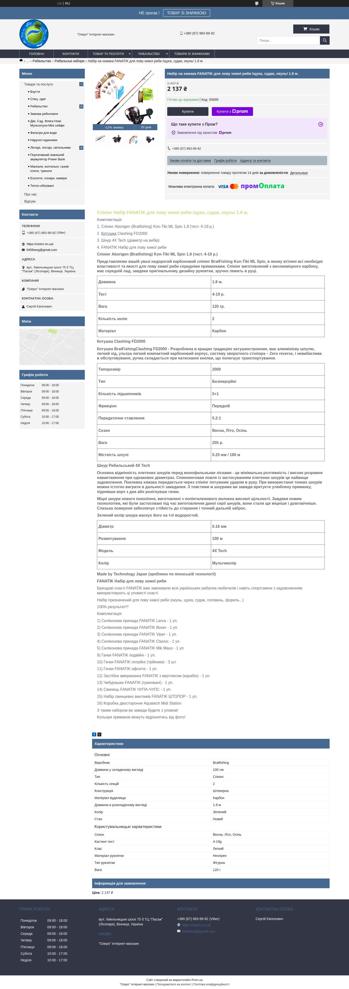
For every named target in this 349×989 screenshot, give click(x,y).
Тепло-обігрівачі (42, 186)
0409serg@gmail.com (41, 250)
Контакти (71, 54)
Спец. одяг (38, 99)
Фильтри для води (43, 133)
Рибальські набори (69, 61)
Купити (188, 111)
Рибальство (148, 54)
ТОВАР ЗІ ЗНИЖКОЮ (186, 13)
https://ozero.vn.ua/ (40, 244)
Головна (36, 54)
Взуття (35, 92)
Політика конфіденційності (211, 984)
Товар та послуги (108, 54)
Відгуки (30, 201)
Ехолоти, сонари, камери (48, 178)
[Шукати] (325, 40)
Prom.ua (197, 980)
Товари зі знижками (192, 54)
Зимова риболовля (44, 114)
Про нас (30, 194)
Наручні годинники (43, 140)
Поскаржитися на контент (174, 984)
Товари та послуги (38, 84)
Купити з (232, 111)
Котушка (108, 233)
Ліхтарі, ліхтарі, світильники (50, 147)
